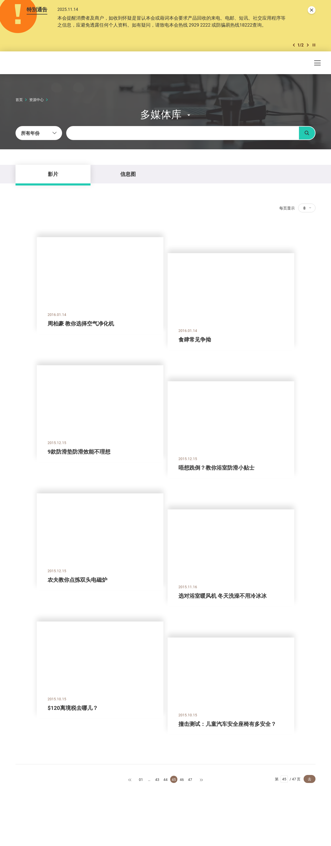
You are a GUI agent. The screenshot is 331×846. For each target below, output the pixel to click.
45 (174, 779)
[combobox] (39, 133)
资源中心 (36, 99)
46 (182, 779)
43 (157, 779)
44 (165, 779)
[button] (293, 45)
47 (190, 779)
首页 (19, 99)
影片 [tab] (53, 173)
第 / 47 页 (287, 779)
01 (141, 779)
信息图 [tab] (128, 173)
